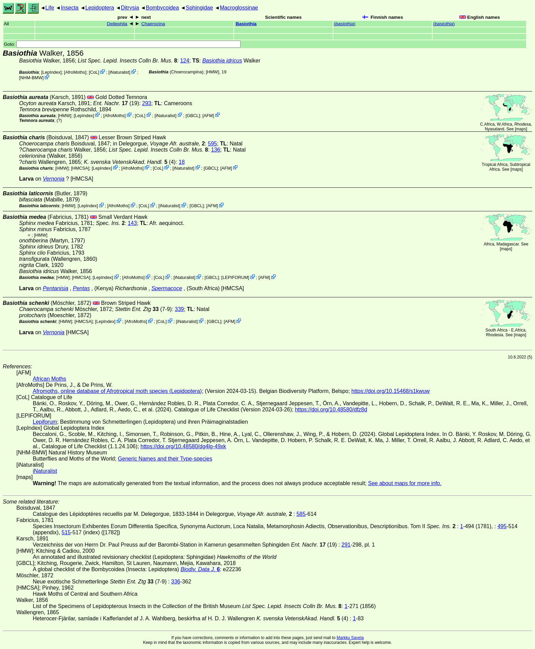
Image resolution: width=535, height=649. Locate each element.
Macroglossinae (239, 8)
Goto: (122, 44)
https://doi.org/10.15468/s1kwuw (390, 391)
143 (132, 223)
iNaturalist (119, 72)
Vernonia (53, 179)
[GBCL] (193, 115)
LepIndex (51, 72)
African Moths (49, 379)
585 (301, 514)
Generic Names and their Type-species (165, 459)
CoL (94, 72)
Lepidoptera (99, 8)
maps (521, 129)
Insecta (69, 8)
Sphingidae (199, 8)
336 (175, 581)
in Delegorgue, (159, 143)
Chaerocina (153, 23)
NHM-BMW (31, 77)
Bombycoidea (162, 8)
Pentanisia (55, 288)
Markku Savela (349, 637)
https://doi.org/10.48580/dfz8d (331, 409)
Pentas (81, 288)
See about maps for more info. (405, 483)
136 (215, 150)
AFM (208, 115)
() (344, 23)
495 (502, 526)
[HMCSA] (80, 167)
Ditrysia (130, 8)
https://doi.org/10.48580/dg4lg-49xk (183, 446)
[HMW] (212, 71)
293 (146, 103)
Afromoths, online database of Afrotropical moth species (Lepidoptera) (117, 391)
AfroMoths (75, 72)
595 (212, 143)
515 (66, 532)
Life (49, 8)
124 (184, 61)
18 (182, 162)
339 (179, 309)
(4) (130, 162)
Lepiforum (45, 422)
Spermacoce (166, 288)
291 (346, 545)
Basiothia (246, 23)
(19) (116, 103)
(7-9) (143, 309)
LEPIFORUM (235, 277)
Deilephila (117, 23)
